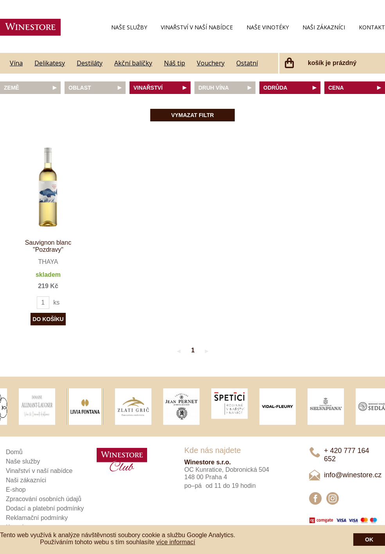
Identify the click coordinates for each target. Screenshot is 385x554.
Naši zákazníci (323, 27)
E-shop (16, 489)
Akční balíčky (133, 63)
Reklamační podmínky (37, 517)
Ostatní (247, 63)
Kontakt (372, 27)
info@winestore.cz (352, 475)
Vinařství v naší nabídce (197, 27)
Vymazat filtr (192, 115)
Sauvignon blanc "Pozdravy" (48, 246)
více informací (175, 542)
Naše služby (129, 27)
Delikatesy (49, 63)
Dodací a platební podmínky (45, 508)
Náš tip (174, 63)
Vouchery (211, 63)
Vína (16, 63)
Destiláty (90, 63)
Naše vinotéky (267, 27)
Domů (14, 452)
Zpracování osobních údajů (43, 499)
